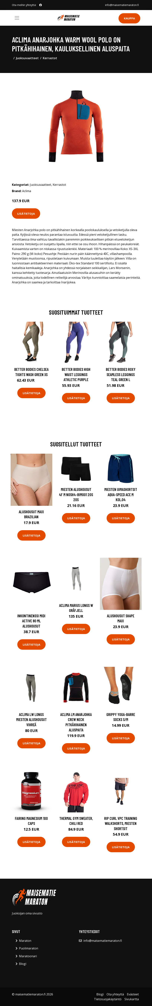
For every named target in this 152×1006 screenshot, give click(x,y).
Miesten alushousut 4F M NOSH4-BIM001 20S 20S (76, 494)
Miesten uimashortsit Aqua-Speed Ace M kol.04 (120, 494)
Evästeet (133, 994)
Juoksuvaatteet (27, 58)
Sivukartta (131, 999)
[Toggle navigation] (17, 17)
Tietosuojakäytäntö (107, 999)
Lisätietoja (26, 213)
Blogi (22, 964)
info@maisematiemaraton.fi (122, 5)
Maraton (25, 941)
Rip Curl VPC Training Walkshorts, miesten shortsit (120, 823)
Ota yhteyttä (115, 994)
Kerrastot (50, 58)
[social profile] (40, 5)
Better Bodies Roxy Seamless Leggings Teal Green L (120, 374)
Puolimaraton (28, 948)
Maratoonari (28, 956)
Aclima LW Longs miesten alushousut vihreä (31, 719)
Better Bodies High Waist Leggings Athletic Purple (76, 374)
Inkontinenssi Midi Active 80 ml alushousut (31, 620)
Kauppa (129, 18)
